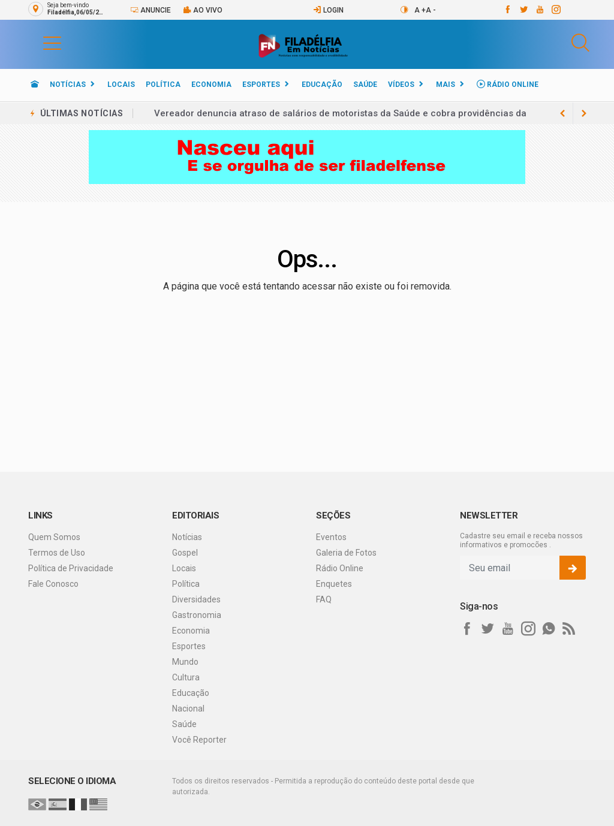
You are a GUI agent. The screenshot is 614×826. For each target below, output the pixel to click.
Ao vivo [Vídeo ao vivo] (202, 9)
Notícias (68, 84)
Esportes (261, 84)
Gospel (185, 552)
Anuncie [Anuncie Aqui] (150, 9)
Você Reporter (199, 739)
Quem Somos (54, 537)
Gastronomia (196, 615)
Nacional (188, 708)
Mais (445, 84)
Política (163, 84)
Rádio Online (507, 84)
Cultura (186, 677)
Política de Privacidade (70, 568)
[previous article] (584, 113)
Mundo (185, 662)
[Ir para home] (34, 84)
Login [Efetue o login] (328, 9)
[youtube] (539, 9)
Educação (322, 84)
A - (431, 10)
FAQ (324, 599)
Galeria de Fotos (346, 552)
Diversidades (196, 599)
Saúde (365, 84)
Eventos (331, 537)
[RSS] (569, 629)
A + (420, 10)
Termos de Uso (56, 552)
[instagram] (555, 9)
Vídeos (401, 84)
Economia (211, 84)
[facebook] (507, 9)
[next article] (562, 113)
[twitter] (523, 9)
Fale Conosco (53, 584)
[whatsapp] (548, 629)
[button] (40, 43)
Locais (121, 84)
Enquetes (334, 584)
